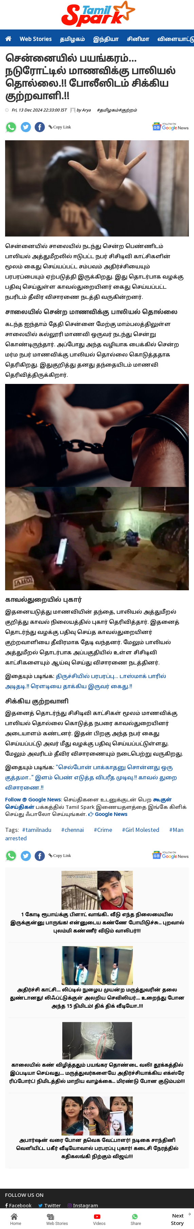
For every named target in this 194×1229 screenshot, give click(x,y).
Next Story (177, 1219)
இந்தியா (106, 39)
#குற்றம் (128, 110)
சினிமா (138, 39)
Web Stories (36, 39)
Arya (86, 110)
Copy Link (61, 127)
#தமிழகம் (108, 110)
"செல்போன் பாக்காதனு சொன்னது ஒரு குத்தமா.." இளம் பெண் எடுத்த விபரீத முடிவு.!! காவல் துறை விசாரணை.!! (91, 778)
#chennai (72, 830)
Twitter (49, 1206)
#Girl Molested (140, 830)
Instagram (83, 1206)
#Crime (102, 830)
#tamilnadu (36, 830)
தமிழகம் (72, 39)
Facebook (18, 1206)
